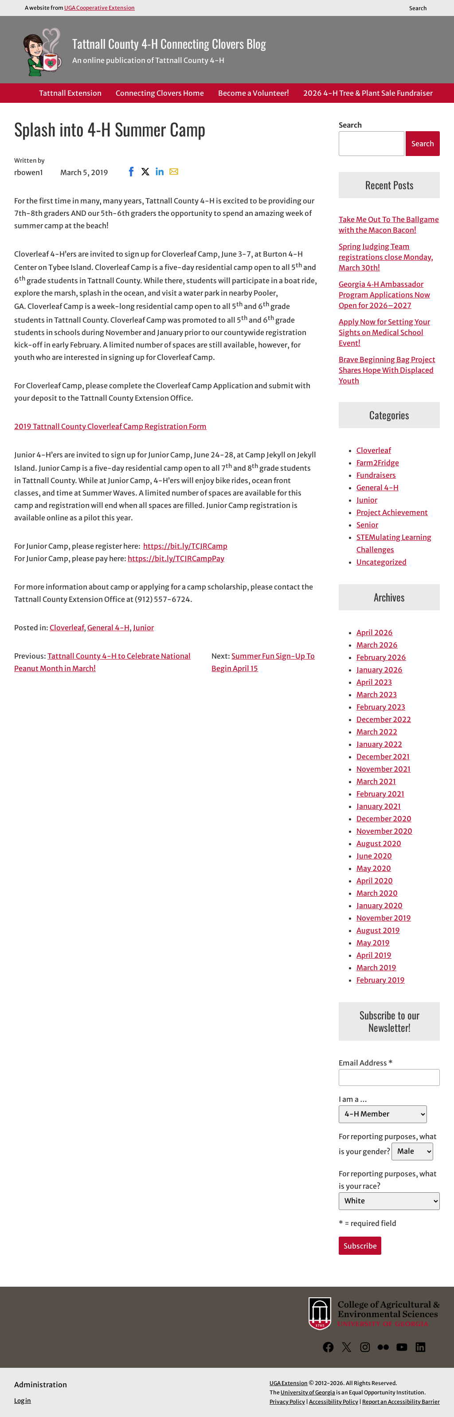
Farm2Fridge (377, 462)
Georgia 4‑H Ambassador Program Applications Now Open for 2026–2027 (384, 295)
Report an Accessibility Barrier (401, 1401)
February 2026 (381, 657)
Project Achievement (392, 512)
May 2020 (373, 868)
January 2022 (379, 744)
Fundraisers (376, 475)
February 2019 (380, 980)
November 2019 (383, 917)
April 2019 (373, 955)
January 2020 (379, 905)
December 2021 (383, 756)
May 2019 (373, 942)
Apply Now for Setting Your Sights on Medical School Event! (384, 332)
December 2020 (383, 818)
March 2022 (376, 731)
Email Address (366, 1062)
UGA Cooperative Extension (99, 7)
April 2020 (374, 880)
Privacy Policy (287, 1401)
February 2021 (380, 793)
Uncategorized (381, 562)
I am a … (353, 1099)
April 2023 (374, 682)
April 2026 (374, 632)
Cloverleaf (67, 627)
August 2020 (378, 843)
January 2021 (378, 806)
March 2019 (376, 967)
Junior (143, 627)
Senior (367, 524)
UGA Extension (289, 1383)
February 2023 (380, 707)
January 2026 (379, 669)
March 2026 (377, 644)
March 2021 (376, 781)
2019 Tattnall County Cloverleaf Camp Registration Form (110, 426)
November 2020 (384, 831)
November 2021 (383, 769)
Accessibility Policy (333, 1401)
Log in (22, 1401)
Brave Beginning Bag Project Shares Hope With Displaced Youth (387, 370)
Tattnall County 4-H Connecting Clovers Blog (169, 43)
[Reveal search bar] (422, 8)
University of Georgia (308, 1392)
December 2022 (383, 719)
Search (350, 125)
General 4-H (108, 627)
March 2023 (376, 694)
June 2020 (374, 855)
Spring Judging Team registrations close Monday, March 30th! (386, 257)
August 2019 (378, 930)
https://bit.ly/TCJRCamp (185, 546)
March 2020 (377, 893)
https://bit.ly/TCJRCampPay (176, 558)
